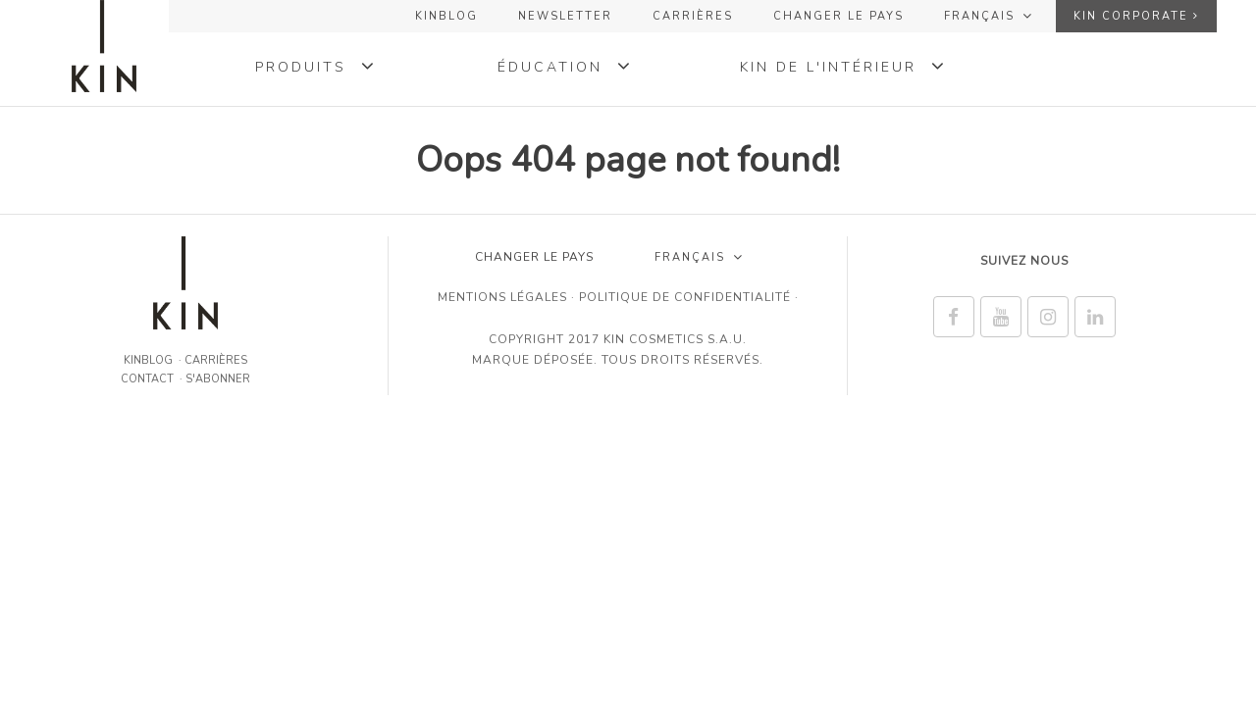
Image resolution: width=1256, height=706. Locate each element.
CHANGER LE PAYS (838, 16)
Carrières (693, 16)
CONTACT (147, 379)
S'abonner (217, 379)
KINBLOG (446, 16)
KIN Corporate (1136, 16)
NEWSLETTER (565, 16)
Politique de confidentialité (685, 297)
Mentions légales (502, 297)
